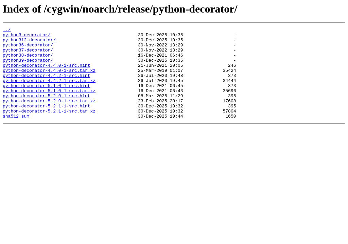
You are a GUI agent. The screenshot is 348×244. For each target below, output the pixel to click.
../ (7, 30)
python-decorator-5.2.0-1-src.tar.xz (49, 116)
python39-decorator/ (28, 67)
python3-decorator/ (26, 37)
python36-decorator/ (28, 49)
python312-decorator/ (29, 43)
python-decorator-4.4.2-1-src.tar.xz (49, 91)
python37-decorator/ (28, 55)
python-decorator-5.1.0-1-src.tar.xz (49, 104)
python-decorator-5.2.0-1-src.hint (46, 110)
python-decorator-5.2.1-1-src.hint (46, 122)
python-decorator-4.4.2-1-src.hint (46, 85)
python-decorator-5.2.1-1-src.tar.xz (49, 128)
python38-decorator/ (28, 61)
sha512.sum (16, 134)
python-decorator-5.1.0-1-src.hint (46, 98)
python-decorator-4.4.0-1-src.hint (46, 73)
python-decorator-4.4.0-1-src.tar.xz (49, 79)
